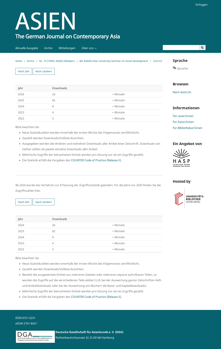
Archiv (47, 48)
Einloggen (200, 5)
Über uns (87, 48)
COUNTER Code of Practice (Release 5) (96, 160)
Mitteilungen (66, 48)
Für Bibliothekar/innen (187, 128)
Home (18, 61)
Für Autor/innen (183, 122)
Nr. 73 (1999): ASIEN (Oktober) (57, 61)
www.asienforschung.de (72, 343)
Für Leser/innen (183, 116)
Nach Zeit (23, 71)
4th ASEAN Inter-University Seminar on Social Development (113, 61)
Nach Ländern (43, 71)
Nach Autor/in (182, 92)
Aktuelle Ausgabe (26, 48)
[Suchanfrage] (181, 47)
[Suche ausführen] (202, 47)
